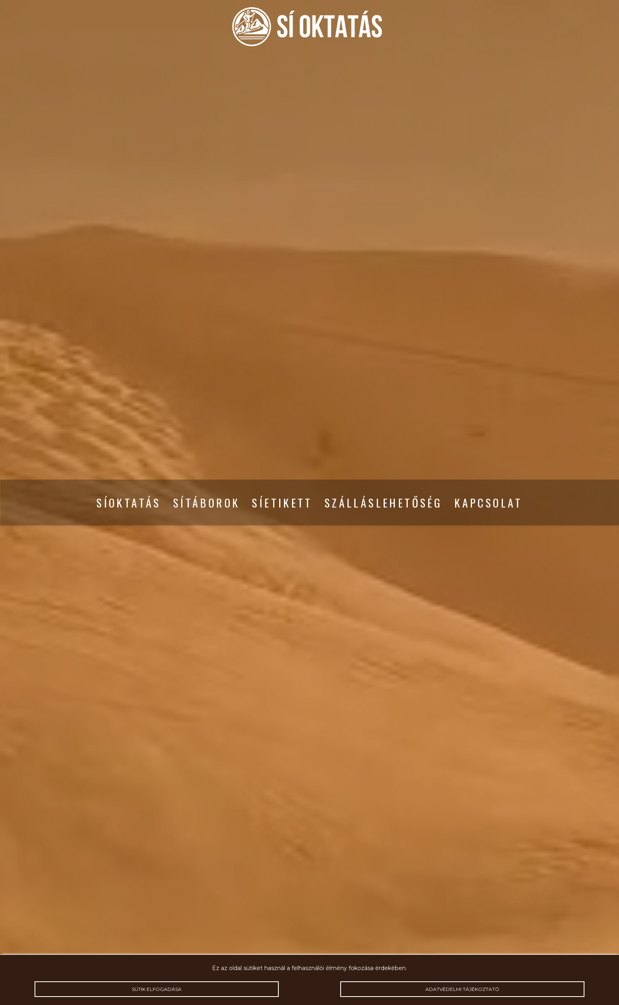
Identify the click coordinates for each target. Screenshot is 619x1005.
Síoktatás (128, 502)
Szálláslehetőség (383, 502)
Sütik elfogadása (156, 989)
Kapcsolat (488, 502)
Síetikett (282, 502)
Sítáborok (206, 502)
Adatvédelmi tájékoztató (462, 989)
